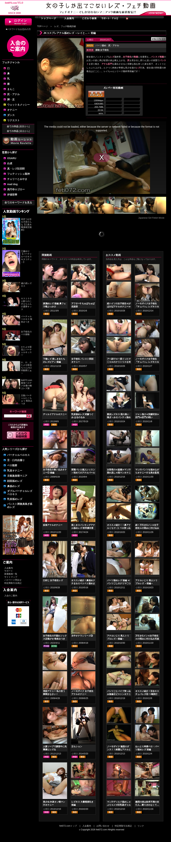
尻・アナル (13, 94)
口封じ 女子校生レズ (53, 580)
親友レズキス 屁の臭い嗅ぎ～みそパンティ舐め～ (119, 417)
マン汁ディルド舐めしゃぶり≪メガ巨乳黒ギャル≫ (119, 805)
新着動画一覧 (10, 574)
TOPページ (42, 26)
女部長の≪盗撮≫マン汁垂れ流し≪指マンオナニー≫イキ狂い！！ (119, 472)
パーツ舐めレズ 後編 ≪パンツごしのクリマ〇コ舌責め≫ (119, 583)
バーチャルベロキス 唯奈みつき (26, 319)
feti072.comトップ (68, 826)
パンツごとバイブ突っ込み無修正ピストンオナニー (119, 694)
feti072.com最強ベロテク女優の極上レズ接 (26, 384)
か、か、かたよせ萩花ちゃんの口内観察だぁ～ (26, 367)
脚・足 (11, 99)
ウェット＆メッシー (18, 104)
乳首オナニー (14, 470)
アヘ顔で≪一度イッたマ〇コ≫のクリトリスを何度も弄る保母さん (119, 362)
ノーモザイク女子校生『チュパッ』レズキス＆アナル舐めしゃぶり (147, 306)
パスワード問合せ (13, 580)
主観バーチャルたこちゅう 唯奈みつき (26, 399)
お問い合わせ (102, 826)
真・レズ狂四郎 (16, 168)
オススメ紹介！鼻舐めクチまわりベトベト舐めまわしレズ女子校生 (83, 583)
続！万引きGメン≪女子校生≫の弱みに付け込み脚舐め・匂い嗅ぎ (147, 528)
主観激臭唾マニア (17, 475)
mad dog (12, 184)
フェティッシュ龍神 (18, 173)
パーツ (100, 45)
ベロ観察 (12, 465)
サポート (8, 571)
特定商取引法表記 (13, 583)
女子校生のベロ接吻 (26, 333)
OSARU (11, 158)
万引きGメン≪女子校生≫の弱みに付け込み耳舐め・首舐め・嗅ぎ (147, 639)
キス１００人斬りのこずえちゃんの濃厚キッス (26, 304)
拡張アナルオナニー (52, 525)
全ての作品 (18, 126)
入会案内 (8, 568)
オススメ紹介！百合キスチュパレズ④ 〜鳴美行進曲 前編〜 (147, 694)
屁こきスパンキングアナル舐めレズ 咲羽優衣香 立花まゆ (83, 528)
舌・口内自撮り (16, 460)
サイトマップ (10, 577)
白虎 (9, 163)
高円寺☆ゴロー (16, 189)
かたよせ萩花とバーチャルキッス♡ (26, 351)
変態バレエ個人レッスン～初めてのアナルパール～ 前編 (83, 472)
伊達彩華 (12, 194)
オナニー (12, 109)
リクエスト (13, 120)
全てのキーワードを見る (18, 202)
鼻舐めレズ (13, 486)
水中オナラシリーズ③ (82, 636)
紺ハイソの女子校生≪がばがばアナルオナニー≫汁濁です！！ (119, 306)
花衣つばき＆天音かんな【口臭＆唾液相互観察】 (26, 224)
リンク (140, 826)
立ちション (76, 746)
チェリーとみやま (17, 179)
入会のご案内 (10, 595)
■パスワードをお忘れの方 (18, 29)
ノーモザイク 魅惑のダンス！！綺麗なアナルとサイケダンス (119, 749)
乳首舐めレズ (14, 499)
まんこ (11, 89)
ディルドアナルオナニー (55, 414)
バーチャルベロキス (18, 455)
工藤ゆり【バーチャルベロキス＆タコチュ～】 (26, 256)
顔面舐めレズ (14, 481)
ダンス (11, 115)
